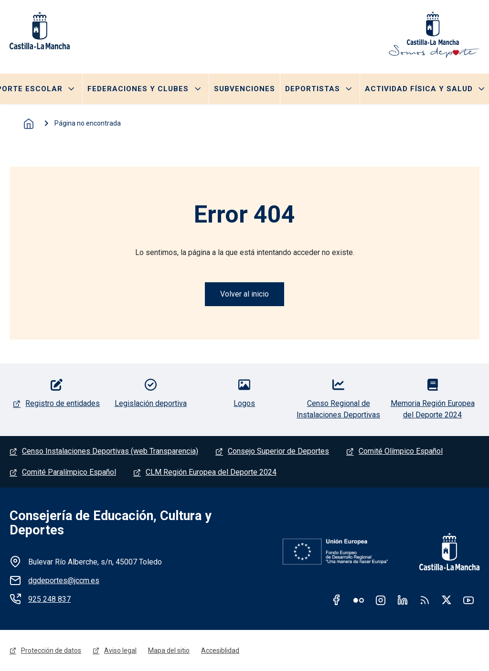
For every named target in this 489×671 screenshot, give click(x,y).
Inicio (28, 123)
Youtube (468, 600)
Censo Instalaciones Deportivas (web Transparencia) (110, 451)
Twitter (446, 600)
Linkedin (403, 600)
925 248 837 (49, 599)
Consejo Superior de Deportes (278, 451)
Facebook (337, 600)
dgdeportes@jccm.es (63, 580)
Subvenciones (244, 89)
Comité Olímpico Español (401, 451)
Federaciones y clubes (138, 89)
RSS (425, 600)
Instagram (381, 600)
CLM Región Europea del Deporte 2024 (211, 472)
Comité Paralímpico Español (69, 472)
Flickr (359, 600)
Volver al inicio (244, 293)
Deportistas (312, 89)
